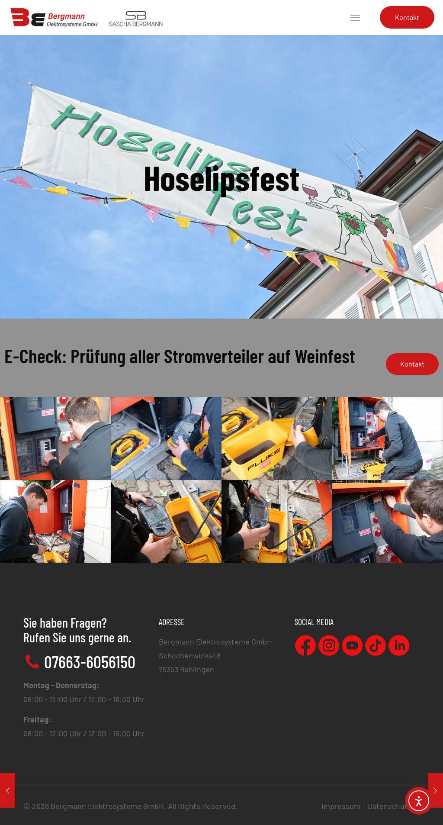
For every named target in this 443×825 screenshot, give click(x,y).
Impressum (340, 806)
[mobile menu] (355, 17)
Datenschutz (389, 806)
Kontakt (407, 17)
